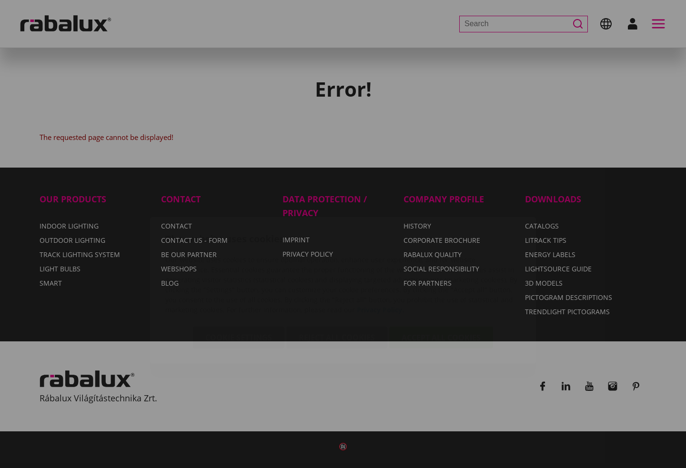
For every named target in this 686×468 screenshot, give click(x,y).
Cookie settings (238, 281)
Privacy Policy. (380, 253)
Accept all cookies (441, 281)
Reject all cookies (337, 281)
